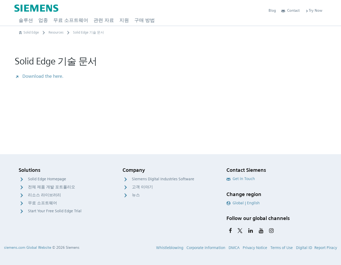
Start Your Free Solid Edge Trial (55, 211)
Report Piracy (325, 247)
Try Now (313, 10)
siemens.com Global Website (27, 247)
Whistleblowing (169, 247)
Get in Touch (240, 178)
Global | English (243, 203)
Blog (272, 10)
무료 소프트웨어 (42, 203)
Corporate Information (205, 247)
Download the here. (39, 76)
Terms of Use (281, 247)
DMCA (234, 247)
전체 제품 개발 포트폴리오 (51, 187)
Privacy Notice (255, 247)
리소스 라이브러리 (44, 195)
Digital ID (304, 247)
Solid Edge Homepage (47, 179)
